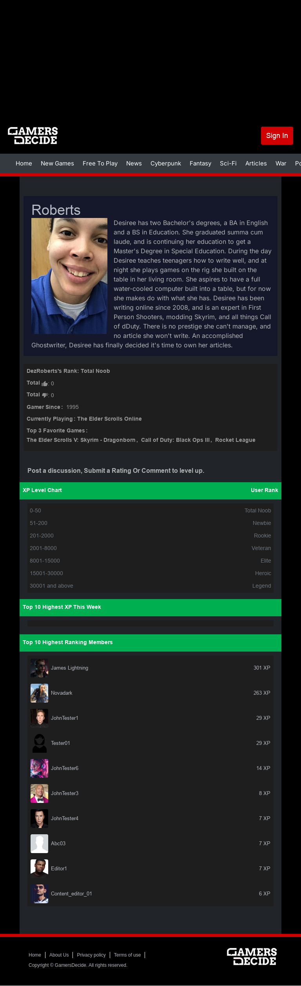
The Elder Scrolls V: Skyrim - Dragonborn (81, 440)
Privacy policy (91, 955)
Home (24, 163)
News (134, 163)
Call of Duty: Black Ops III (175, 440)
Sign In (277, 135)
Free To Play (100, 163)
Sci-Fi (228, 163)
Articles (256, 163)
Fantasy (200, 163)
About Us (59, 955)
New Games (57, 163)
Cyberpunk (165, 163)
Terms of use (127, 955)
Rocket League (235, 440)
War (281, 163)
